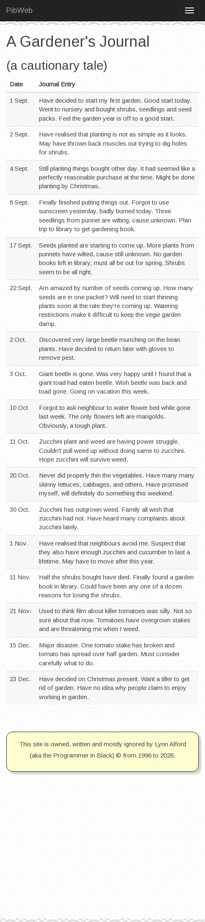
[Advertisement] (102, 860)
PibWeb (19, 10)
